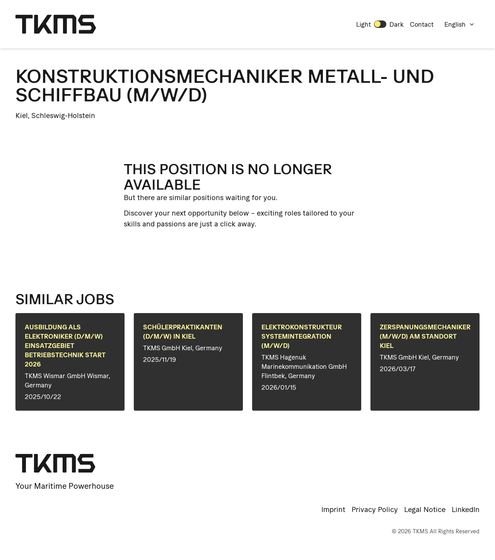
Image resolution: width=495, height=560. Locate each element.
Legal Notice (425, 509)
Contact (422, 24)
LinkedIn (466, 509)
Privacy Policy (375, 509)
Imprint (333, 509)
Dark (396, 24)
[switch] (380, 24)
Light (363, 24)
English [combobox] (459, 24)
